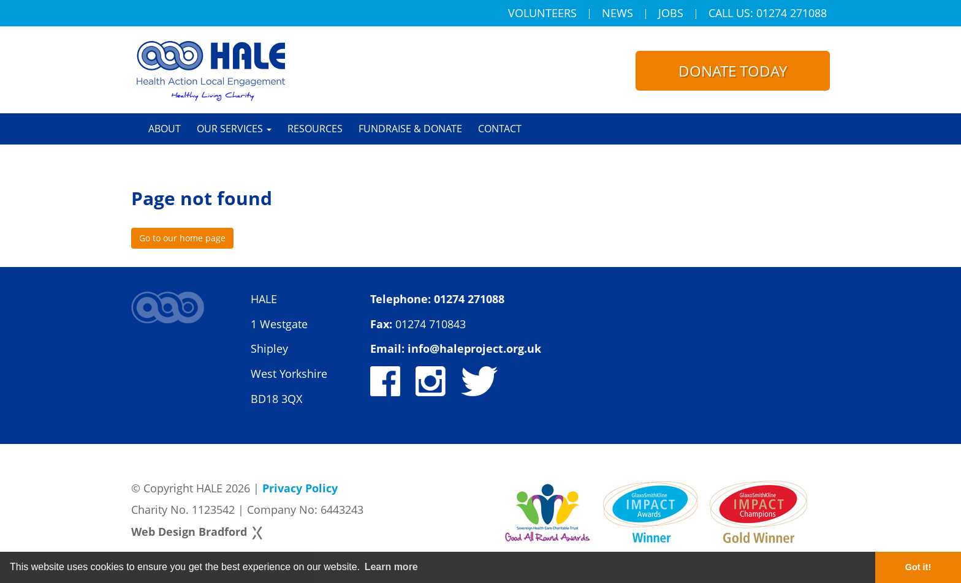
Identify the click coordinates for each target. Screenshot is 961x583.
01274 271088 (469, 299)
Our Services (234, 128)
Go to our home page (182, 238)
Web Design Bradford (189, 531)
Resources (315, 128)
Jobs (670, 14)
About (164, 128)
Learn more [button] (391, 567)
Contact (500, 128)
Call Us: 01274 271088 (767, 14)
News (617, 14)
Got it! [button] (918, 567)
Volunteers (542, 14)
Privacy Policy (300, 488)
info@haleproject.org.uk (474, 348)
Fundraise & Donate (410, 128)
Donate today (732, 71)
